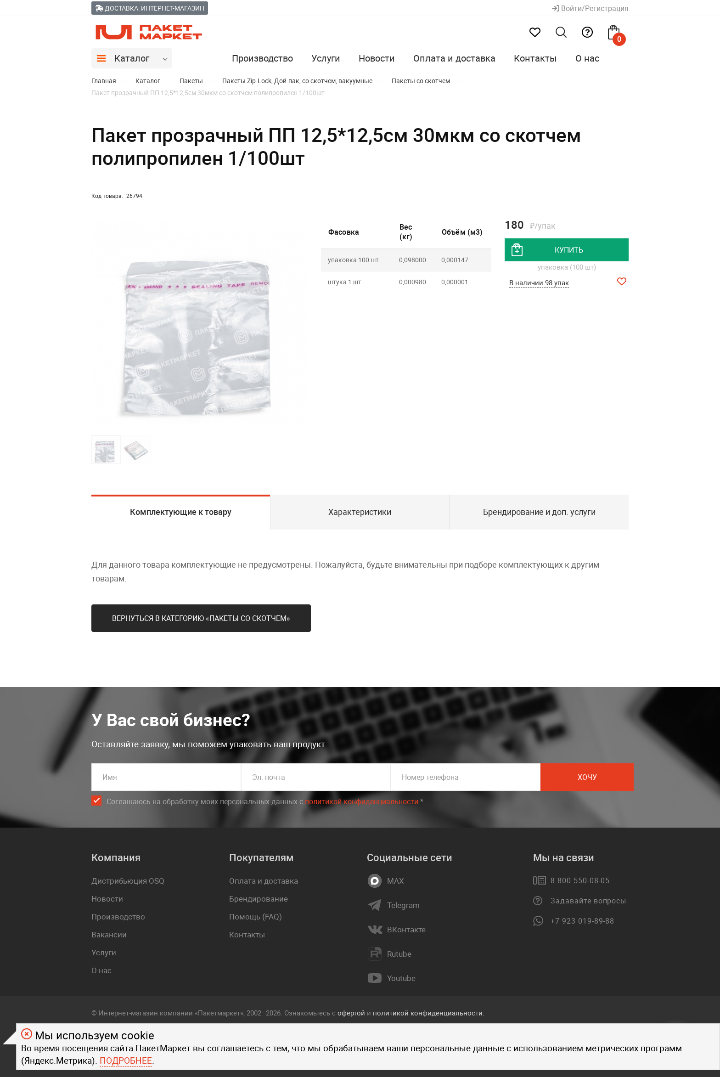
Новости (377, 58)
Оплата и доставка (454, 58)
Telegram (403, 905)
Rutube (399, 954)
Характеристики (359, 511)
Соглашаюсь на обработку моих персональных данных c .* (265, 801)
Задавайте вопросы (588, 900)
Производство (262, 58)
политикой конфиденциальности (361, 801)
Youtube (401, 978)
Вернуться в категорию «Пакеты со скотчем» (201, 618)
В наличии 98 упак (539, 282)
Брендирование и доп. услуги (539, 511)
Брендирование (258, 898)
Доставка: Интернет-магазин (149, 8)
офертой (351, 1012)
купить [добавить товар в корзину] (569, 250)
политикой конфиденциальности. (428, 1012)
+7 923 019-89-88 (582, 920)
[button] (299, 323)
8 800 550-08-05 (580, 880)
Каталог (131, 58)
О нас (587, 58)
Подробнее (126, 1060)
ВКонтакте (406, 930)
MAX (395, 881)
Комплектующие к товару (180, 511)
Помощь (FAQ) (255, 916)
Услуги (325, 58)
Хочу (587, 777)
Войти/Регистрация (590, 8)
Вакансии (109, 934)
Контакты (535, 58)
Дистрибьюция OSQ (127, 880)
